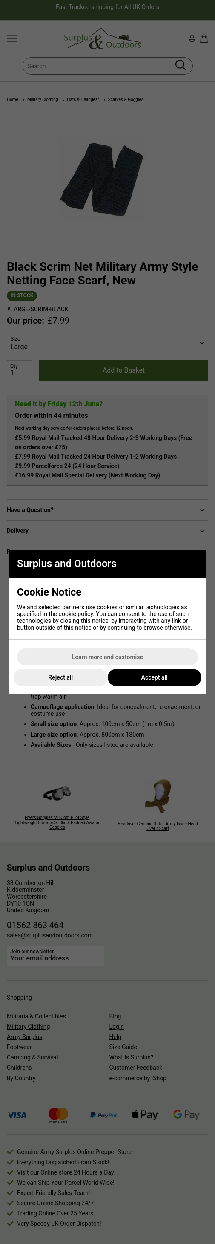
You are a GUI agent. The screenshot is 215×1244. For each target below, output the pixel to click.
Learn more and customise (107, 657)
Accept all (154, 677)
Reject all (60, 677)
